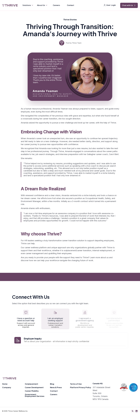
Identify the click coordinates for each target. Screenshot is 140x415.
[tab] (26, 319)
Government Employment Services (34, 395)
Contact (70, 5)
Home (4, 384)
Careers (56, 5)
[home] (10, 5)
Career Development (34, 387)
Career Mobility (32, 391)
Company (6, 387)
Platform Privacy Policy (80, 387)
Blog (52, 384)
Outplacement (31, 384)
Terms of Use (76, 384)
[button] (28, 5)
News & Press (56, 387)
